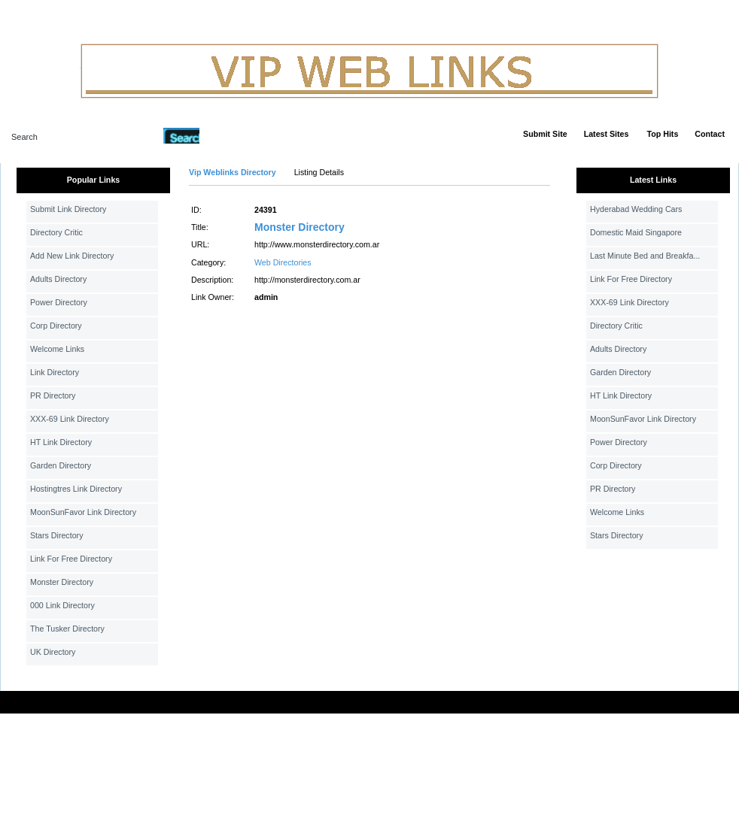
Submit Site (545, 133)
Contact (710, 133)
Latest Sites (606, 133)
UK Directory (52, 651)
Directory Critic (56, 232)
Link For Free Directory (71, 558)
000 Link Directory (62, 605)
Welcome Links (57, 348)
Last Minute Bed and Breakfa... (645, 255)
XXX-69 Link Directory (69, 418)
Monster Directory (61, 581)
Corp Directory (56, 325)
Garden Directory (60, 465)
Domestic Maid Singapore (636, 232)
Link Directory (54, 372)
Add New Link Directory (72, 255)
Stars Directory (56, 535)
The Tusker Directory (67, 628)
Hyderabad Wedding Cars (636, 209)
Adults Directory (58, 278)
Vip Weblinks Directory (232, 172)
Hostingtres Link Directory (76, 488)
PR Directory (52, 395)
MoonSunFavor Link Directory (83, 512)
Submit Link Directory (68, 209)
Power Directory (58, 302)
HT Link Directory (61, 442)
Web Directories (283, 262)
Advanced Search (238, 135)
